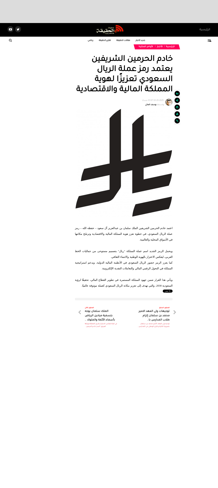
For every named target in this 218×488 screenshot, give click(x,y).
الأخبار (160, 47)
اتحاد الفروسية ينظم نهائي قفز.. (113, 385)
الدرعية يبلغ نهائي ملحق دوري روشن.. (64, 385)
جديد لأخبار (140, 40)
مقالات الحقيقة (123, 40)
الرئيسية (204, 29)
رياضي (90, 40)
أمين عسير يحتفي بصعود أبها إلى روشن (156, 422)
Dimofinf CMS (111, 475)
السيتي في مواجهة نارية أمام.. (115, 422)
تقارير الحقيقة (105, 40)
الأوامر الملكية (146, 47)
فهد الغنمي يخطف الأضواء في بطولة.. (63, 422)
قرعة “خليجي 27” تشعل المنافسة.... (158, 385)
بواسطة (153, 102)
